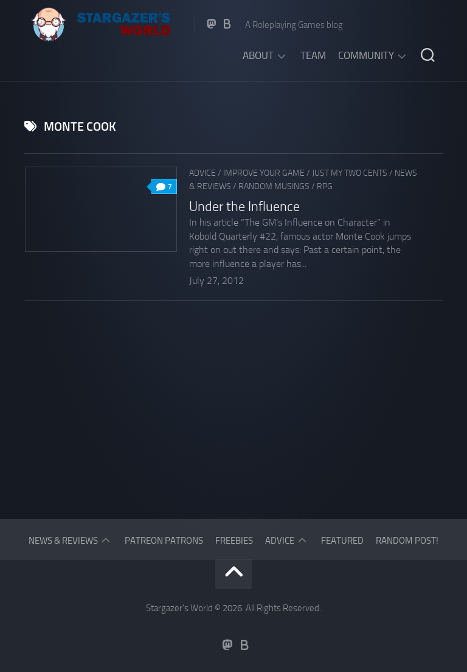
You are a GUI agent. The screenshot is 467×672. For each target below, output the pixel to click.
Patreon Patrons (164, 540)
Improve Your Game (264, 173)
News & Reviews (63, 540)
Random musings (274, 186)
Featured (342, 540)
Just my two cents (349, 173)
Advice (202, 173)
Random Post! (407, 540)
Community (366, 55)
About (258, 55)
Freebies (234, 540)
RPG (325, 186)
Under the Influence (244, 207)
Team (313, 55)
